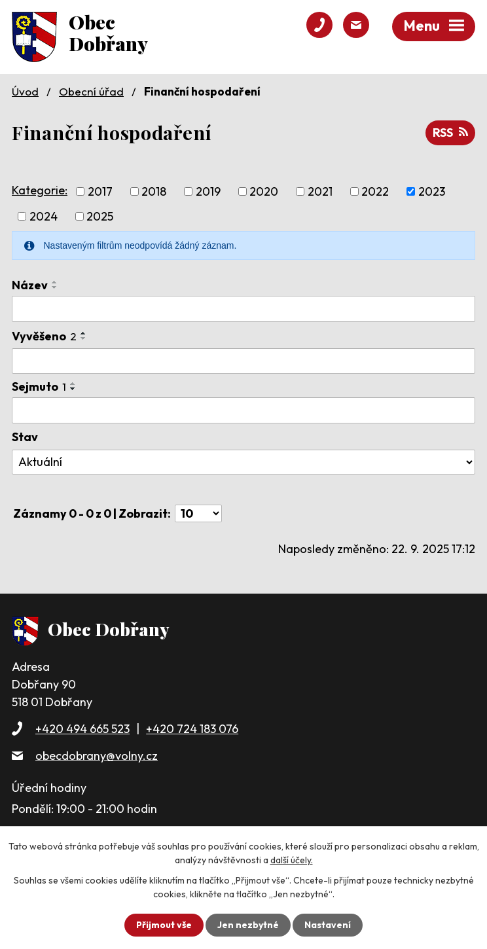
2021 (320, 191)
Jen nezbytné (248, 925)
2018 (153, 191)
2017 (100, 191)
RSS (450, 132)
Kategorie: (39, 190)
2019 (208, 191)
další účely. (291, 860)
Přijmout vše (164, 925)
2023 (431, 191)
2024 (43, 216)
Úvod (25, 91)
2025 (99, 216)
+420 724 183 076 (192, 728)
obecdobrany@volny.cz (96, 755)
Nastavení (327, 925)
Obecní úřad (91, 91)
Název (30, 285)
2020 (263, 191)
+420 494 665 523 (82, 728)
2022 (375, 191)
